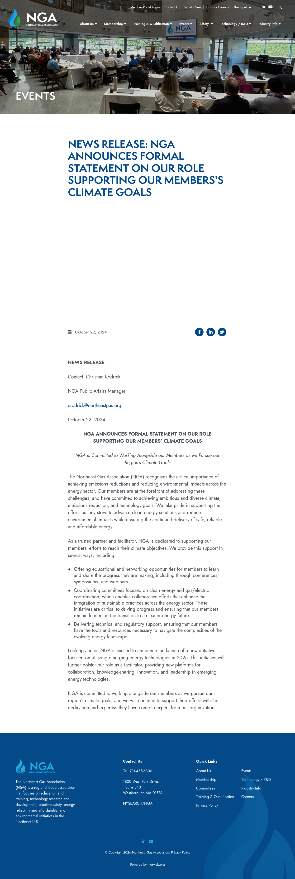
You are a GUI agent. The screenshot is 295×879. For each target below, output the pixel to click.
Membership (206, 779)
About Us (203, 771)
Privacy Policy (207, 805)
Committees (205, 788)
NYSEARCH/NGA (137, 803)
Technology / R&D (256, 779)
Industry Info (251, 788)
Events (246, 771)
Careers (247, 797)
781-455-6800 (140, 771)
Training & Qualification (215, 797)
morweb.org (156, 864)
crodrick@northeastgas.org (94, 405)
